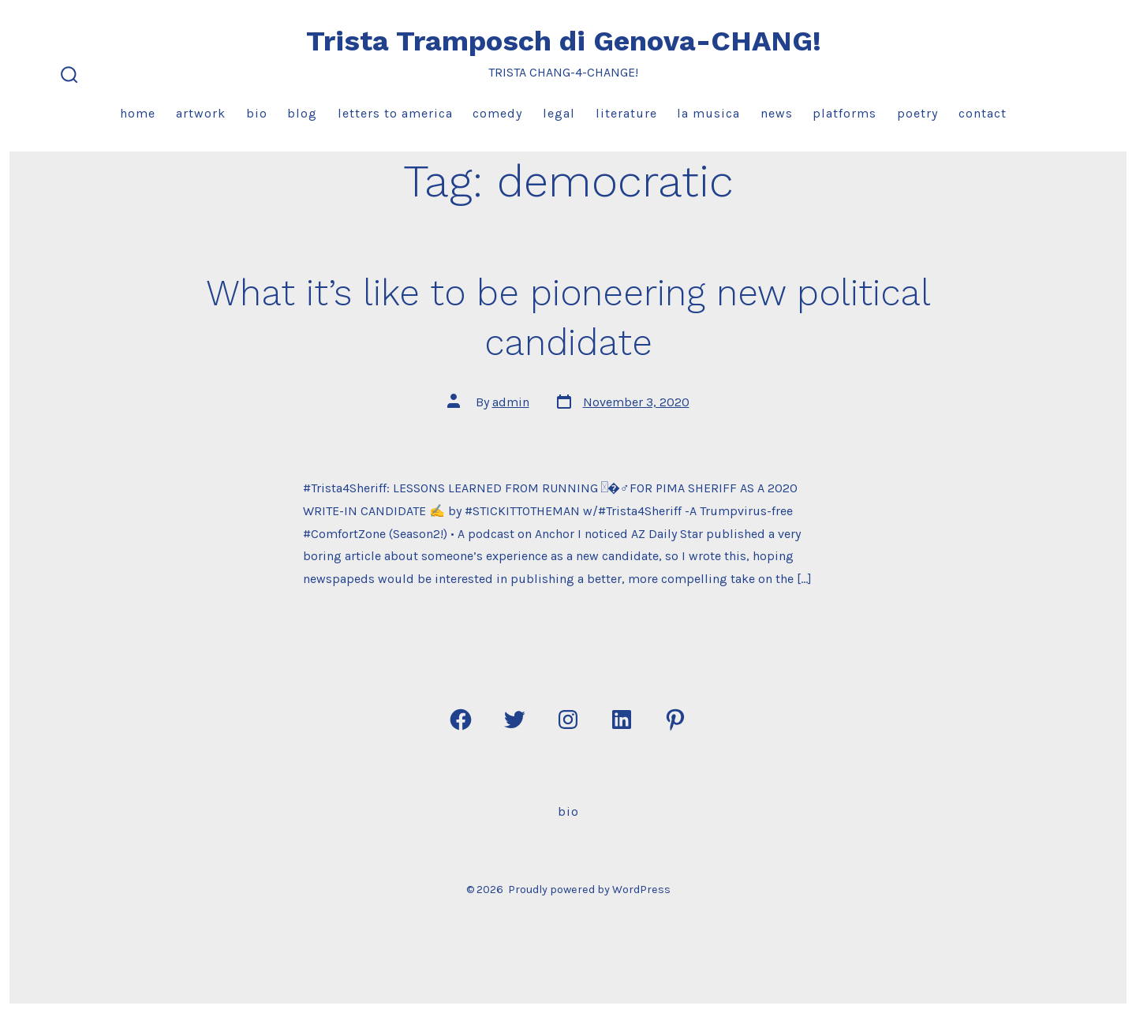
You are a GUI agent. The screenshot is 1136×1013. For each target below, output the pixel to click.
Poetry (917, 113)
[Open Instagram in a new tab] (568, 719)
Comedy (497, 113)
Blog (302, 113)
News (776, 113)
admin (510, 401)
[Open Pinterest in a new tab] (675, 719)
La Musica (708, 113)
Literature (626, 113)
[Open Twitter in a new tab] (514, 719)
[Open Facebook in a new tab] (460, 719)
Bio (256, 113)
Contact (982, 113)
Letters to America (395, 113)
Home (137, 113)
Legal (559, 113)
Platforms (844, 113)
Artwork (201, 113)
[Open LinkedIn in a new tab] (621, 719)
